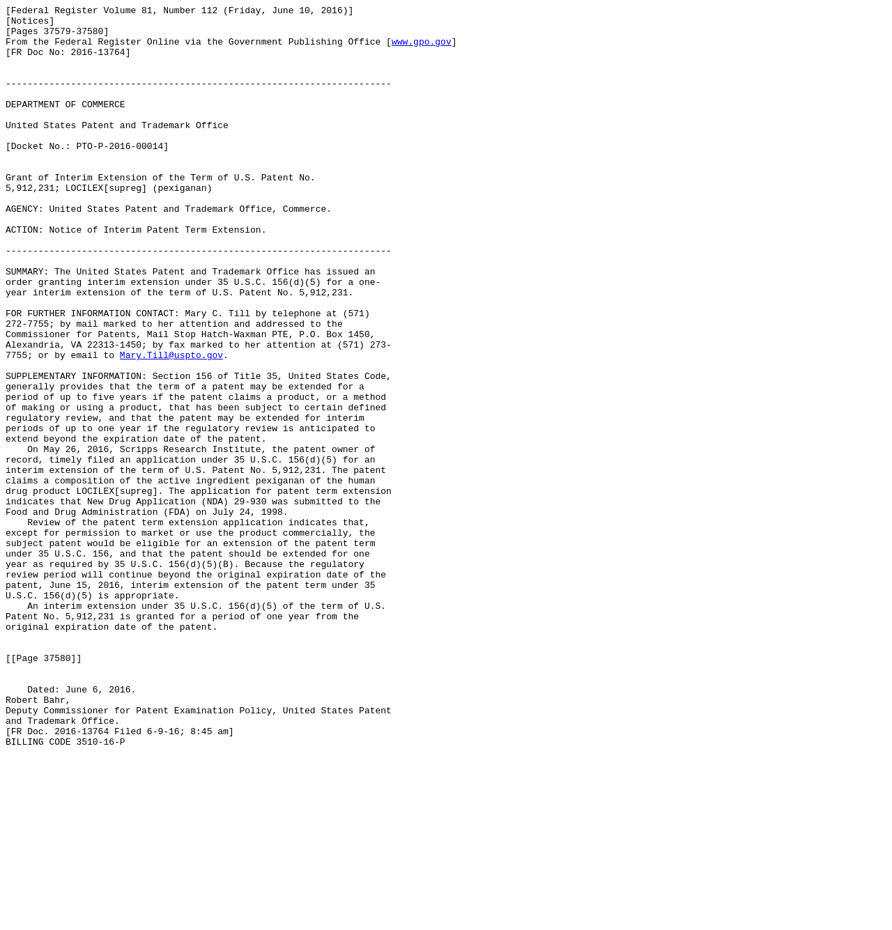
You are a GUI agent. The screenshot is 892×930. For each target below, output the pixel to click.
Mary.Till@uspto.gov (171, 425)
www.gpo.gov (422, 49)
